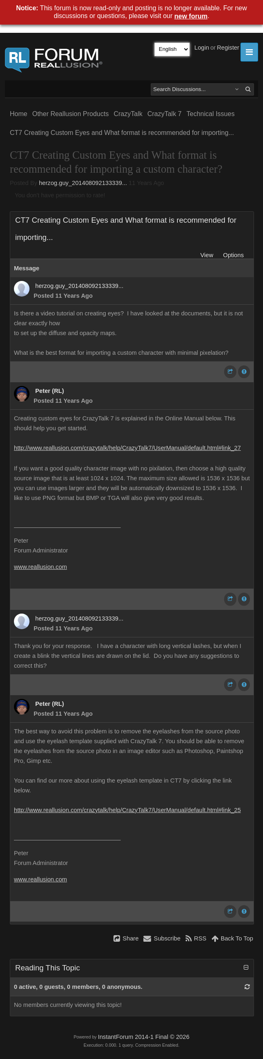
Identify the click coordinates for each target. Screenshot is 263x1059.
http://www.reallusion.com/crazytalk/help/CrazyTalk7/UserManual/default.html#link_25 (127, 810)
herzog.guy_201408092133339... (83, 183)
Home (18, 113)
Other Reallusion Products (70, 113)
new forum (191, 16)
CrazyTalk (127, 113)
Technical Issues (210, 113)
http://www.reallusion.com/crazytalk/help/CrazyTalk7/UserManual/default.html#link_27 (127, 448)
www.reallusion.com (40, 567)
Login (202, 47)
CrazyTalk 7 (164, 113)
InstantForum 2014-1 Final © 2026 (143, 1037)
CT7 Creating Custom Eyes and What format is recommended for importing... (122, 132)
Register (228, 47)
